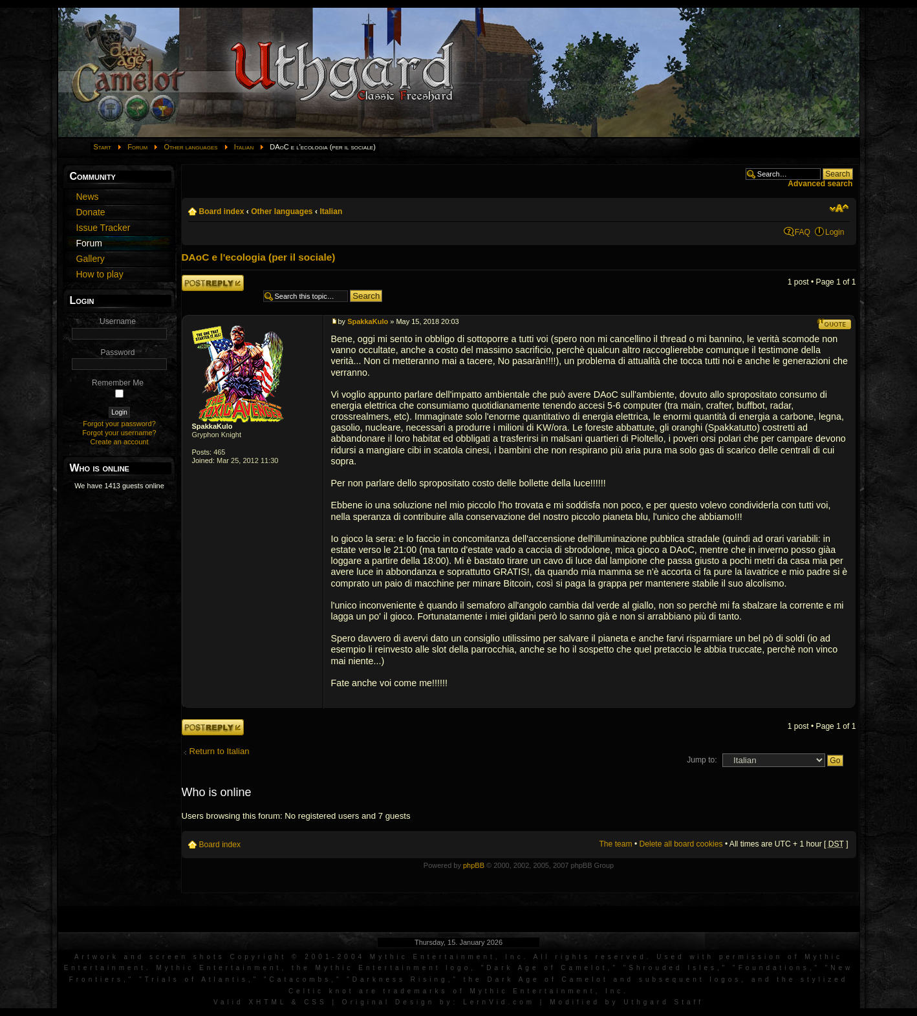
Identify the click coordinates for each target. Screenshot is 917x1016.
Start (103, 147)
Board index (221, 211)
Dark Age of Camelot (546, 967)
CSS (315, 1002)
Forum (137, 147)
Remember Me (118, 382)
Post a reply (213, 283)
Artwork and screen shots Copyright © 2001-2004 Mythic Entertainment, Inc (299, 956)
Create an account (120, 442)
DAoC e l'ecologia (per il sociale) (259, 257)
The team (615, 843)
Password (117, 352)
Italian (244, 147)
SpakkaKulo (212, 426)
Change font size (839, 208)
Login (835, 232)
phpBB (473, 865)
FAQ (802, 232)
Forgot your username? (119, 433)
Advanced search (820, 183)
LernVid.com (499, 1002)
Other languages (190, 147)
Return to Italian (219, 751)
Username (118, 321)
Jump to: (702, 759)
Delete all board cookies (681, 843)
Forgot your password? (119, 423)
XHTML (267, 1002)
